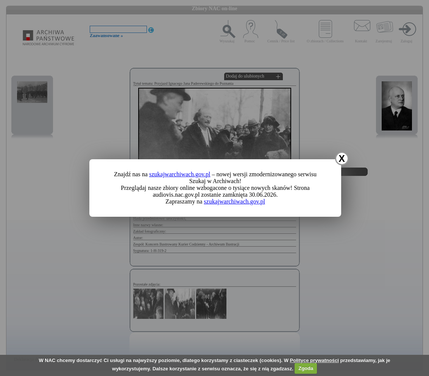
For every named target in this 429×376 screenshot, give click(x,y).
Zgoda (305, 368)
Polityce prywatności (314, 360)
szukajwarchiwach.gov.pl (180, 174)
